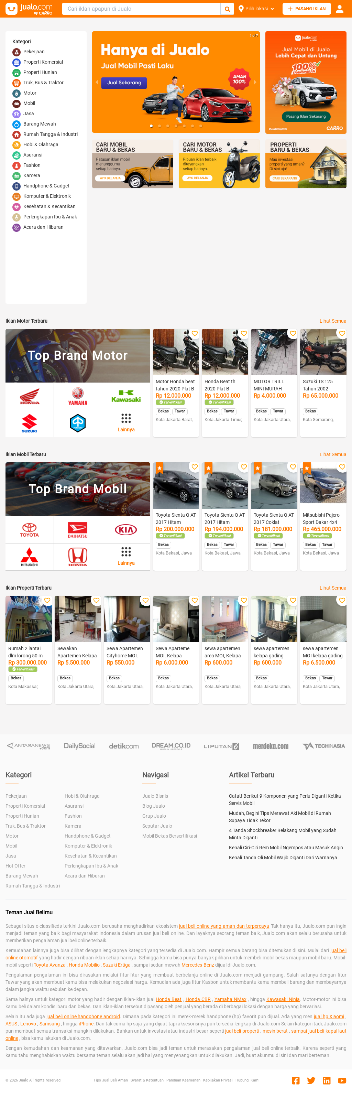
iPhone (86, 1023)
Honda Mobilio (84, 965)
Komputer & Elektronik (88, 846)
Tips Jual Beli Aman (111, 1080)
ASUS (11, 1023)
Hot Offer (15, 866)
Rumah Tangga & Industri (33, 886)
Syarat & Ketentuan (147, 1080)
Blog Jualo (153, 806)
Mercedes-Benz (198, 965)
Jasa (11, 856)
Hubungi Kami (247, 1080)
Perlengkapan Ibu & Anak (91, 866)
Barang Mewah (22, 876)
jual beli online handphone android (83, 1016)
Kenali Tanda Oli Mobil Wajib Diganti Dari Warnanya (283, 857)
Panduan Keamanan (183, 1080)
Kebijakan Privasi (218, 1080)
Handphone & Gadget (88, 836)
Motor (12, 836)
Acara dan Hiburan (85, 876)
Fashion (73, 816)
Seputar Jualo (157, 826)
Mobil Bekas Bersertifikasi (169, 836)
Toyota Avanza (50, 965)
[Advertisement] (219, 250)
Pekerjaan (16, 796)
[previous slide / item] (97, 82)
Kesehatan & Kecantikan (91, 856)
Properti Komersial (25, 806)
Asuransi (74, 806)
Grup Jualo (154, 816)
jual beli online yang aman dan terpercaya (224, 926)
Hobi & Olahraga (82, 796)
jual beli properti (242, 1031)
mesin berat (275, 1031)
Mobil (11, 846)
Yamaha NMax (230, 999)
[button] (151, 126)
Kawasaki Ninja (283, 999)
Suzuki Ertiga (117, 965)
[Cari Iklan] (227, 9)
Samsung (50, 1023)
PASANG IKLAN (307, 8)
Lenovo (28, 1023)
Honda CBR (198, 999)
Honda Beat (169, 999)
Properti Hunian (22, 816)
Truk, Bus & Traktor (26, 826)
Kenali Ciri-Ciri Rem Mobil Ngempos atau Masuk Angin (286, 847)
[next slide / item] (255, 82)
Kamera (73, 826)
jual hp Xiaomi (329, 1016)
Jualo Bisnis (155, 796)
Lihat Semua (333, 321)
